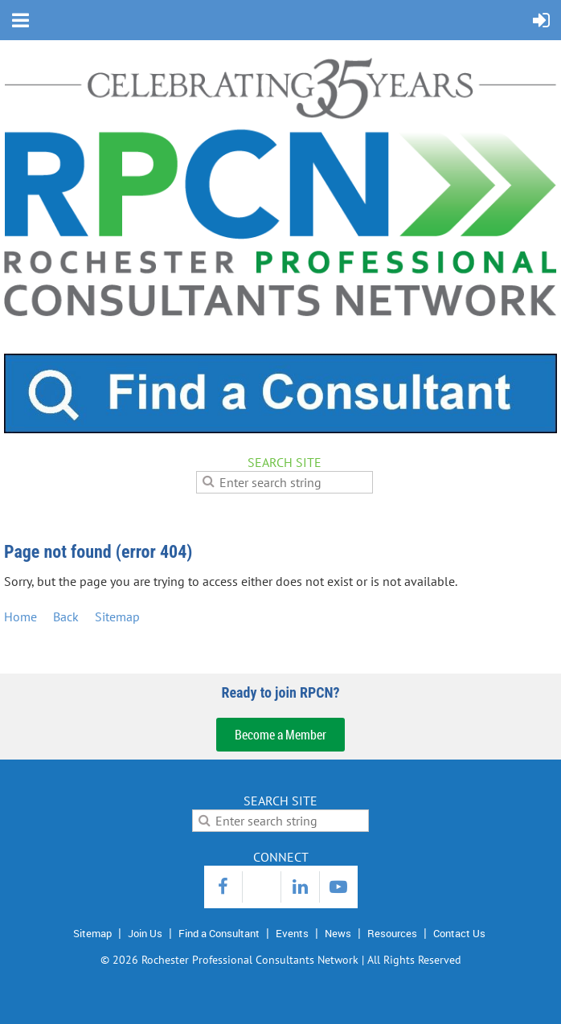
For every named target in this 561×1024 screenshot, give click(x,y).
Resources (392, 933)
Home (20, 616)
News (338, 933)
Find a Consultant (219, 933)
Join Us (145, 933)
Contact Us (459, 933)
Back (66, 616)
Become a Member (280, 734)
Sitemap (117, 616)
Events (292, 933)
